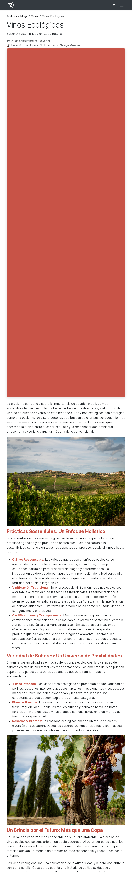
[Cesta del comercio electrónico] (113, 5)
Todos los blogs (17, 16)
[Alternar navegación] (121, 5)
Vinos (34, 16)
